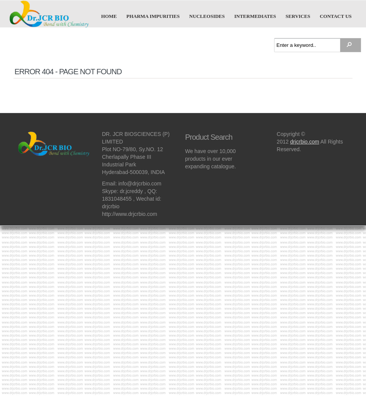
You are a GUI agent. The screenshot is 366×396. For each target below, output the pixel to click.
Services (298, 16)
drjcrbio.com (304, 142)
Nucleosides (207, 16)
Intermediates (255, 16)
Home (109, 16)
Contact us (336, 16)
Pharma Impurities (153, 16)
